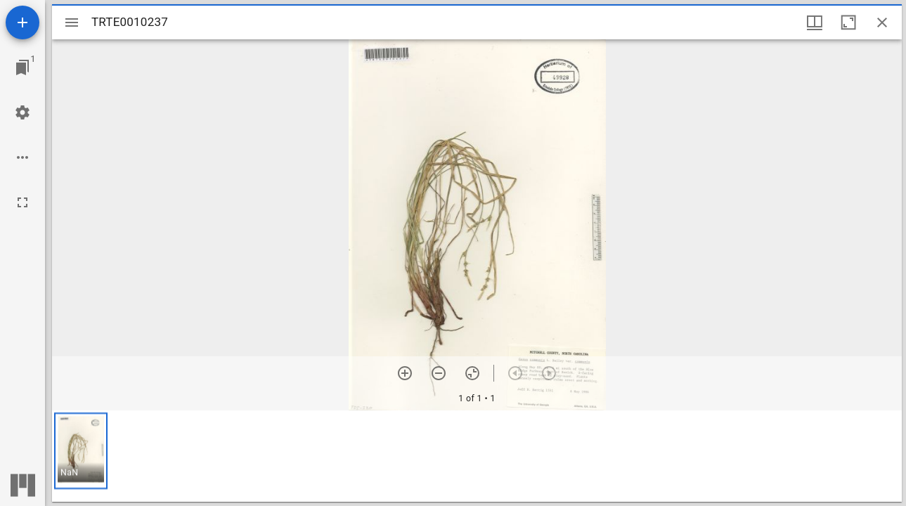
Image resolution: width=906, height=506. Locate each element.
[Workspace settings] (22, 112)
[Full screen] (22, 202)
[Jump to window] (22, 67)
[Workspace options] (22, 157)
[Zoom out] (438, 373)
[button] (81, 451)
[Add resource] (22, 22)
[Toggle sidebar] (72, 22)
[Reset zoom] (472, 373)
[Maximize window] (848, 22)
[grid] (477, 456)
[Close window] (882, 22)
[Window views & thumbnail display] (814, 22)
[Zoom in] (405, 373)
